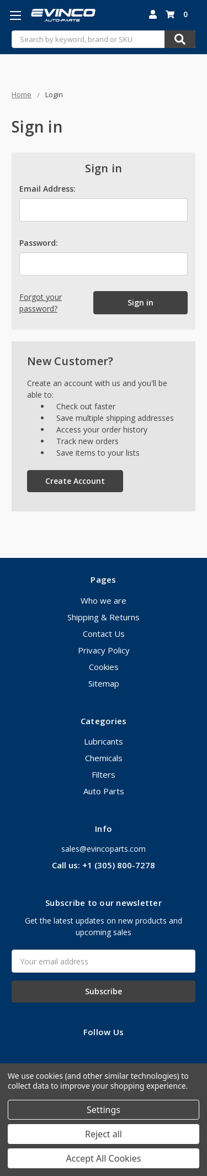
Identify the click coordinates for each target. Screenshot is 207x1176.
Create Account (75, 481)
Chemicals (104, 757)
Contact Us (104, 633)
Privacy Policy (104, 650)
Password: (38, 243)
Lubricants (103, 741)
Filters (103, 774)
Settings (103, 1110)
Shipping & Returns (103, 617)
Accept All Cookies (103, 1158)
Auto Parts (103, 791)
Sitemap (103, 683)
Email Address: (47, 188)
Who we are (103, 600)
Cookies (104, 666)
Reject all (103, 1134)
